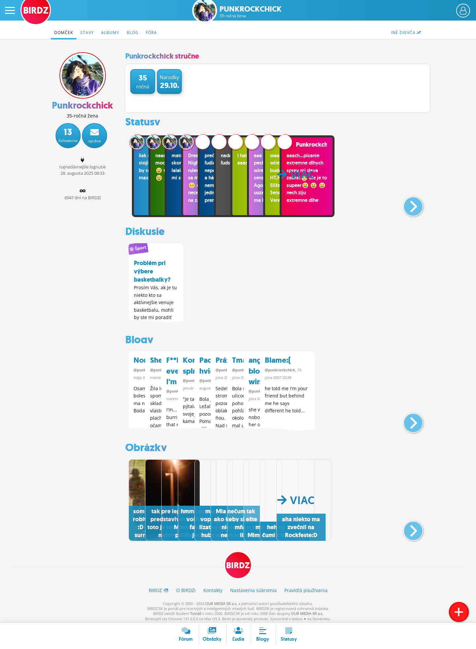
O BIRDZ (186, 588)
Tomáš (195, 611)
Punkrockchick (250, 12)
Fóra (151, 32)
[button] (407, 204)
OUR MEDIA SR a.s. (221, 601)
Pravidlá (306, 588)
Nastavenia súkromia (253, 588)
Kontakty (212, 588)
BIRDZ (238, 562)
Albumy (110, 32)
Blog (133, 32)
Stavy (87, 32)
